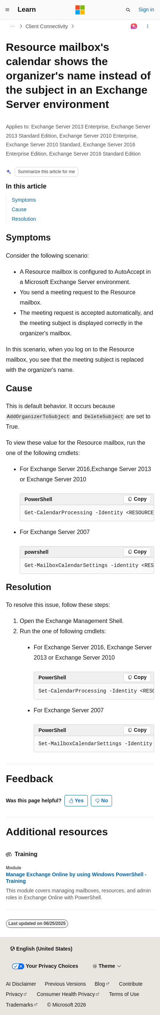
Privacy (14, 994)
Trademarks (19, 1005)
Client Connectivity (47, 26)
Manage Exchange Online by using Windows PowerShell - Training (76, 878)
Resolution (24, 219)
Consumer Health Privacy (66, 994)
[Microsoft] (80, 10)
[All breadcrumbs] (12, 26)
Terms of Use (124, 994)
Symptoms (24, 200)
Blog (100, 984)
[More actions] (147, 26)
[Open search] (128, 9)
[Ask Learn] (134, 26)
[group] (87, 513)
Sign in (146, 9)
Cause (19, 209)
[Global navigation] (7, 9)
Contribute (131, 984)
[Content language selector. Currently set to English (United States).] (41, 949)
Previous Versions (65, 984)
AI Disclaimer (21, 984)
